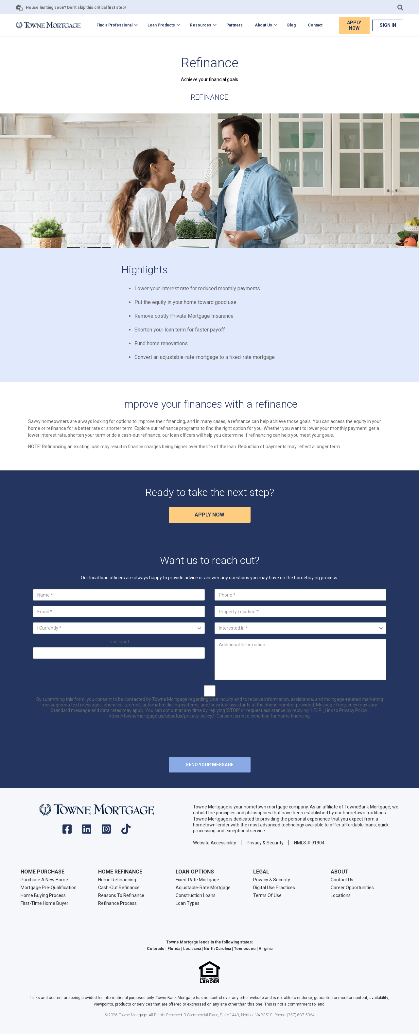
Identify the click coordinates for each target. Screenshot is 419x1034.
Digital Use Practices (274, 887)
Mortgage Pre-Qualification (49, 887)
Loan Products (161, 25)
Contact (315, 25)
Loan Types (188, 903)
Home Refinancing (117, 879)
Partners (234, 25)
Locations (341, 895)
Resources (200, 25)
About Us (263, 25)
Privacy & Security (265, 842)
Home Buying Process (43, 895)
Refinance (209, 97)
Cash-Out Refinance (119, 887)
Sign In (388, 25)
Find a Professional (114, 25)
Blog (291, 25)
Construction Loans (196, 895)
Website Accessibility (214, 842)
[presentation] (209, 739)
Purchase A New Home (44, 879)
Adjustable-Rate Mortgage (203, 887)
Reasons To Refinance (121, 895)
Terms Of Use (267, 895)
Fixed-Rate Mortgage (197, 879)
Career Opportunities (352, 887)
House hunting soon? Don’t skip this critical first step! (76, 7)
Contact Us (342, 879)
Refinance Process (117, 903)
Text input (119, 641)
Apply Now (354, 25)
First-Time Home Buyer (44, 903)
